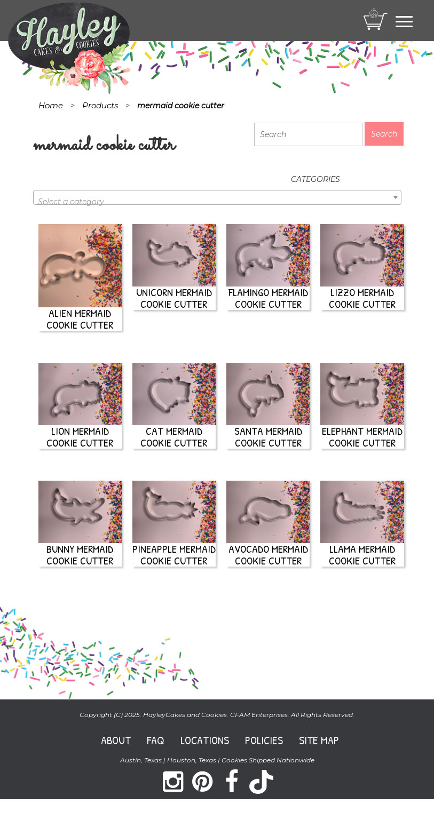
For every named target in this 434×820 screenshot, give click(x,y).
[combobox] (217, 197)
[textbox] (217, 201)
